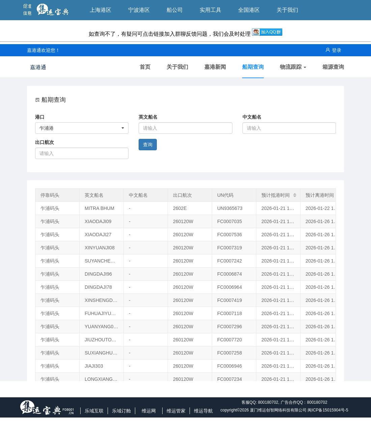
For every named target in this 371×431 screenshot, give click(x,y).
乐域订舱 (121, 410)
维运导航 (203, 410)
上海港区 (100, 10)
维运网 (149, 410)
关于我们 (287, 10)
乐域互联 (94, 410)
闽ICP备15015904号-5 (328, 410)
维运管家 (176, 410)
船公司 (175, 10)
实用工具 (210, 10)
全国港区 (249, 10)
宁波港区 (139, 10)
